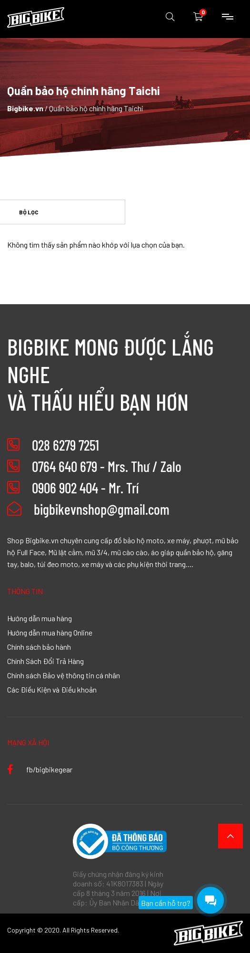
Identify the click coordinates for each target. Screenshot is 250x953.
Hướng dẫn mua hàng (39, 618)
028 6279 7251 (65, 444)
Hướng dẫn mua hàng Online (49, 632)
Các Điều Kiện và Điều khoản (52, 689)
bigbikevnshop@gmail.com (88, 509)
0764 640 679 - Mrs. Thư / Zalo (106, 466)
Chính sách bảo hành (39, 646)
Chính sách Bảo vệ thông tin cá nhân (63, 675)
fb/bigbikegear (39, 769)
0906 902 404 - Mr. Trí (85, 487)
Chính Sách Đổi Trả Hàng (45, 660)
